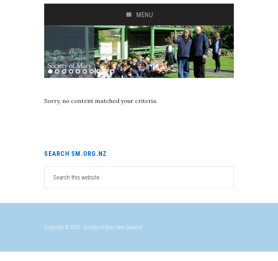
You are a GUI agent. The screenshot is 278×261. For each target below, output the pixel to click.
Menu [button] (144, 14)
